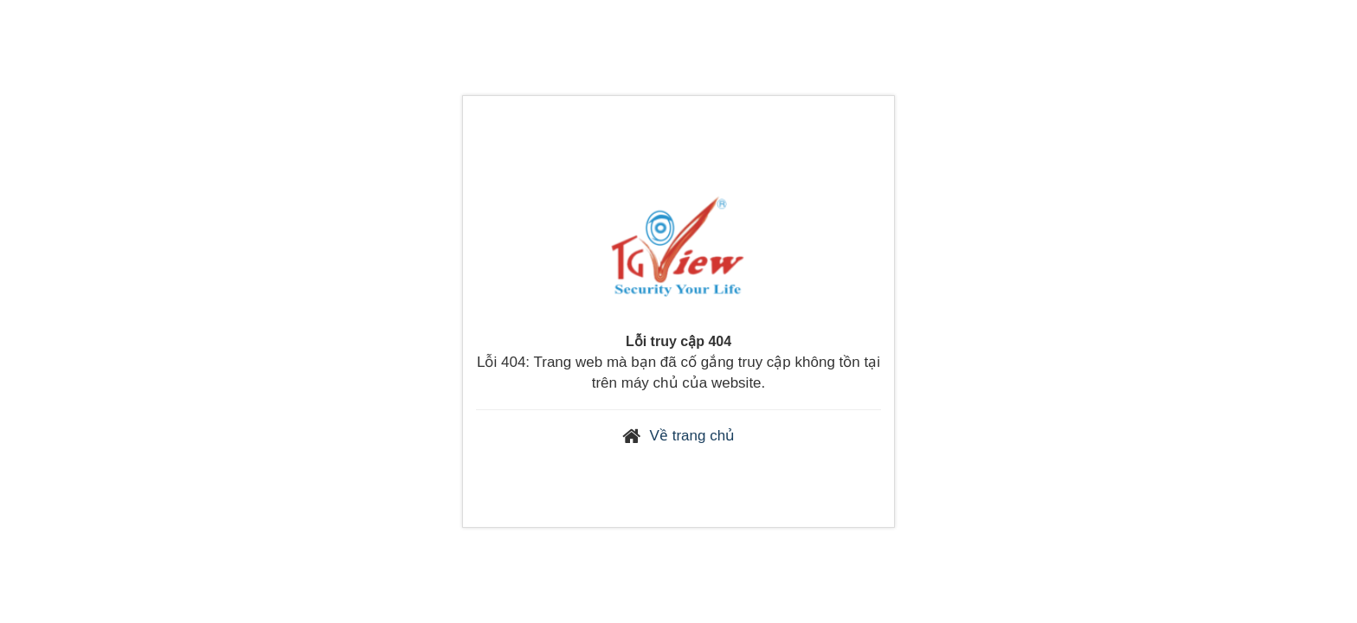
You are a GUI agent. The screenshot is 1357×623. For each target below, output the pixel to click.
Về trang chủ (693, 435)
